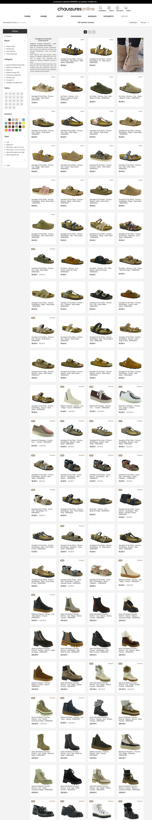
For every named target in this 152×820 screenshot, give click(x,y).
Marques (92, 16)
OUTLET (124, 16)
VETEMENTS (108, 16)
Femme (27, 16)
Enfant (60, 16)
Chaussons (76, 16)
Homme (43, 16)
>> (94, 32)
